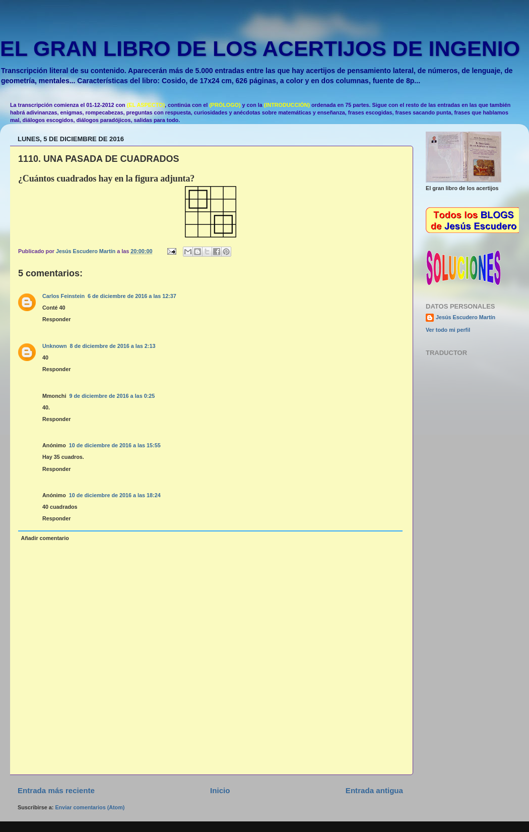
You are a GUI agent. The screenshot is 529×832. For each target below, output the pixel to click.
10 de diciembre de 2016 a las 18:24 (115, 495)
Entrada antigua (374, 790)
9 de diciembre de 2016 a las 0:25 (112, 396)
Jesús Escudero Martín (465, 317)
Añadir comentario (45, 538)
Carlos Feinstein (63, 296)
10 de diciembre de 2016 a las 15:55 (115, 445)
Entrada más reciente (56, 790)
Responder (56, 319)
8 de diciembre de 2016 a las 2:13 (113, 346)
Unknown (54, 346)
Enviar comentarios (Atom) (89, 807)
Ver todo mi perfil (448, 330)
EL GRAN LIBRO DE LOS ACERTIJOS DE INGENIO (260, 48)
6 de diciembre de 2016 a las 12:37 (132, 296)
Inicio (220, 790)
